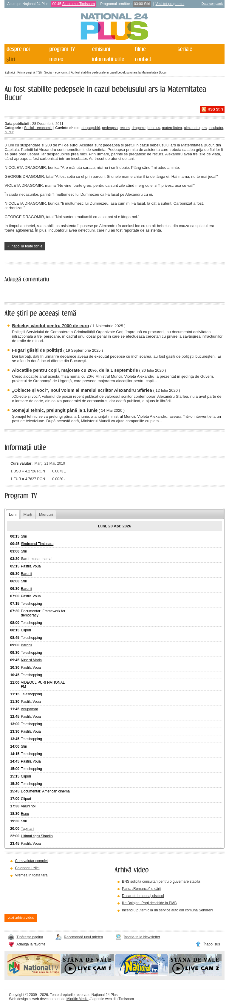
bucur (8, 132)
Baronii (26, 574)
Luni (12, 514)
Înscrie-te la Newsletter (142, 937)
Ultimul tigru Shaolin (37, 836)
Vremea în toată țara (31, 875)
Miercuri (46, 514)
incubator (216, 128)
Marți (27, 514)
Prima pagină (26, 72)
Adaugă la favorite (30, 944)
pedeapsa (110, 128)
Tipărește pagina (29, 937)
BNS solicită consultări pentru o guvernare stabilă (161, 881)
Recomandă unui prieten (83, 937)
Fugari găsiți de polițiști (37, 350)
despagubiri (90, 128)
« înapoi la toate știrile (24, 246)
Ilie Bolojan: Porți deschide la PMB (149, 903)
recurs (124, 128)
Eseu (25, 814)
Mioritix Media (77, 999)
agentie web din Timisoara (113, 999)
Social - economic (38, 128)
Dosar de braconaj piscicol (143, 896)
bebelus (154, 128)
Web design (18, 999)
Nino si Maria (31, 660)
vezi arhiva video (20, 918)
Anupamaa (29, 709)
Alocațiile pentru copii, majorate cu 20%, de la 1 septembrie (75, 370)
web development (47, 999)
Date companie (213, 3)
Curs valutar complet (31, 861)
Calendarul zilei (27, 868)
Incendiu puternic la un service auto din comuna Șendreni (167, 910)
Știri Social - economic (53, 72)
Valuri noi (28, 806)
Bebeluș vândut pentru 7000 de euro (50, 325)
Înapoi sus (212, 944)
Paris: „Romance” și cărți (141, 889)
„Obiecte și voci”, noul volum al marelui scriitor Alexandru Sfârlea (82, 390)
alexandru (192, 128)
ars (204, 128)
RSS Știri (215, 109)
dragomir (138, 128)
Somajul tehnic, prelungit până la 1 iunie (55, 410)
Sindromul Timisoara (78, 4)
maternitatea (172, 128)
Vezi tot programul (170, 4)
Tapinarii (27, 829)
